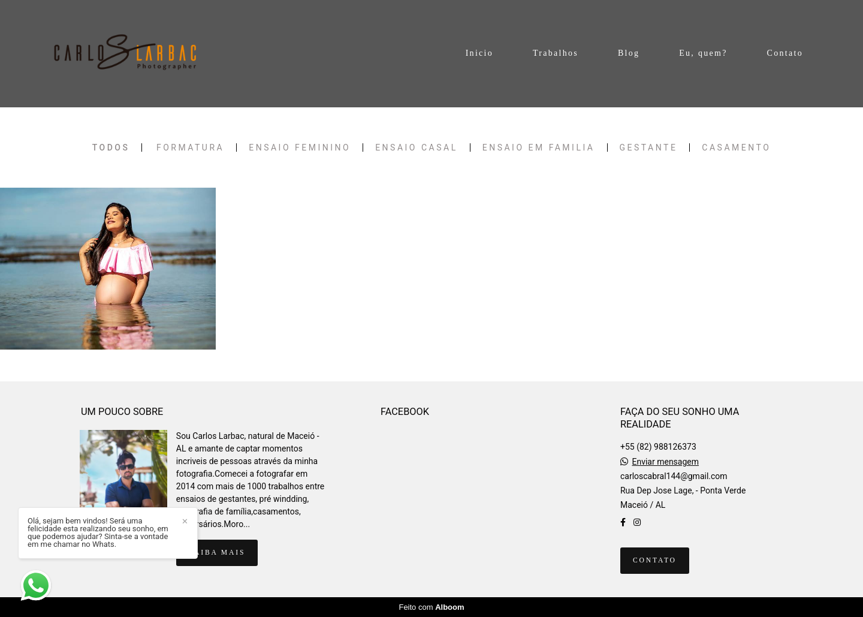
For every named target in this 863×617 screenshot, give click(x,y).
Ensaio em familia (538, 147)
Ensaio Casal (416, 147)
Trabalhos (555, 53)
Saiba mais (217, 552)
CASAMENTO (736, 147)
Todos (111, 147)
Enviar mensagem (665, 462)
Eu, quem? (703, 53)
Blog (628, 53)
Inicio (479, 53)
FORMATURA (190, 147)
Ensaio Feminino (300, 147)
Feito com (431, 607)
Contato (785, 53)
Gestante (649, 147)
